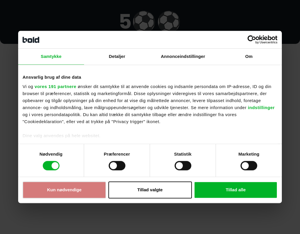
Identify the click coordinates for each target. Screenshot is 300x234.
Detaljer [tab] (117, 56)
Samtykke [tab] (51, 56)
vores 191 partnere (55, 86)
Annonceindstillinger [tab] (183, 56)
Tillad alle (236, 189)
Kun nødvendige (64, 189)
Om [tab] (249, 56)
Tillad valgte (150, 189)
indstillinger (261, 107)
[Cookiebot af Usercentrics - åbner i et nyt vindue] (251, 39)
